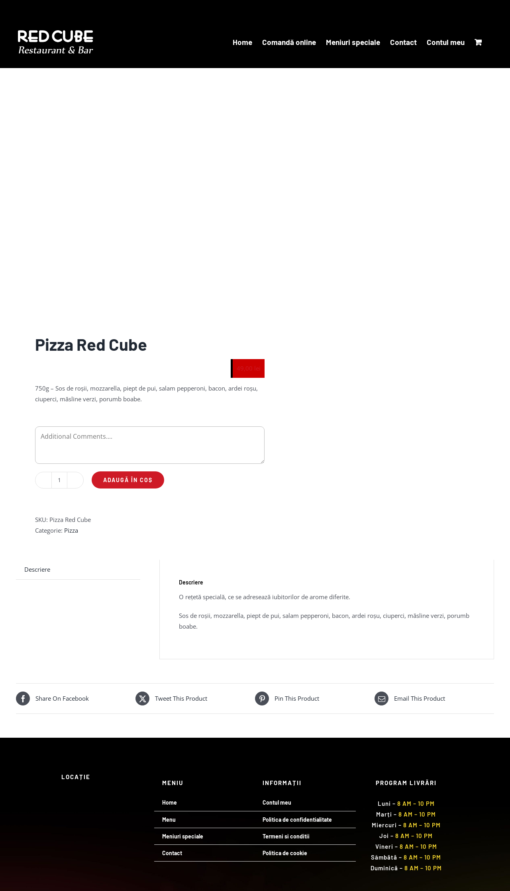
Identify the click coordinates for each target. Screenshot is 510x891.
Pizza (71, 530)
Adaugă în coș (128, 480)
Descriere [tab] (37, 569)
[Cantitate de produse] (59, 480)
